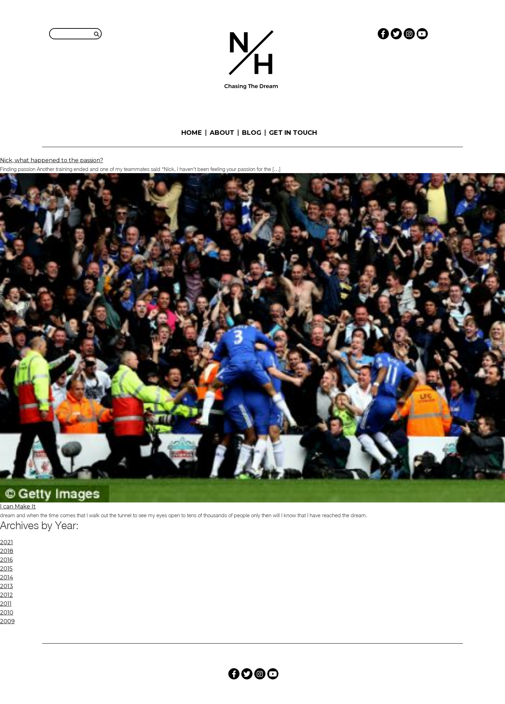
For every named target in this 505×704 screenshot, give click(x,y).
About (222, 133)
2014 (6, 577)
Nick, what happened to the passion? (51, 160)
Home (191, 133)
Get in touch (293, 133)
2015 (6, 568)
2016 (6, 560)
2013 (6, 586)
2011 (6, 603)
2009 (7, 621)
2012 (6, 595)
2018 (6, 551)
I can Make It (18, 506)
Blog (251, 133)
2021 (6, 542)
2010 (6, 612)
